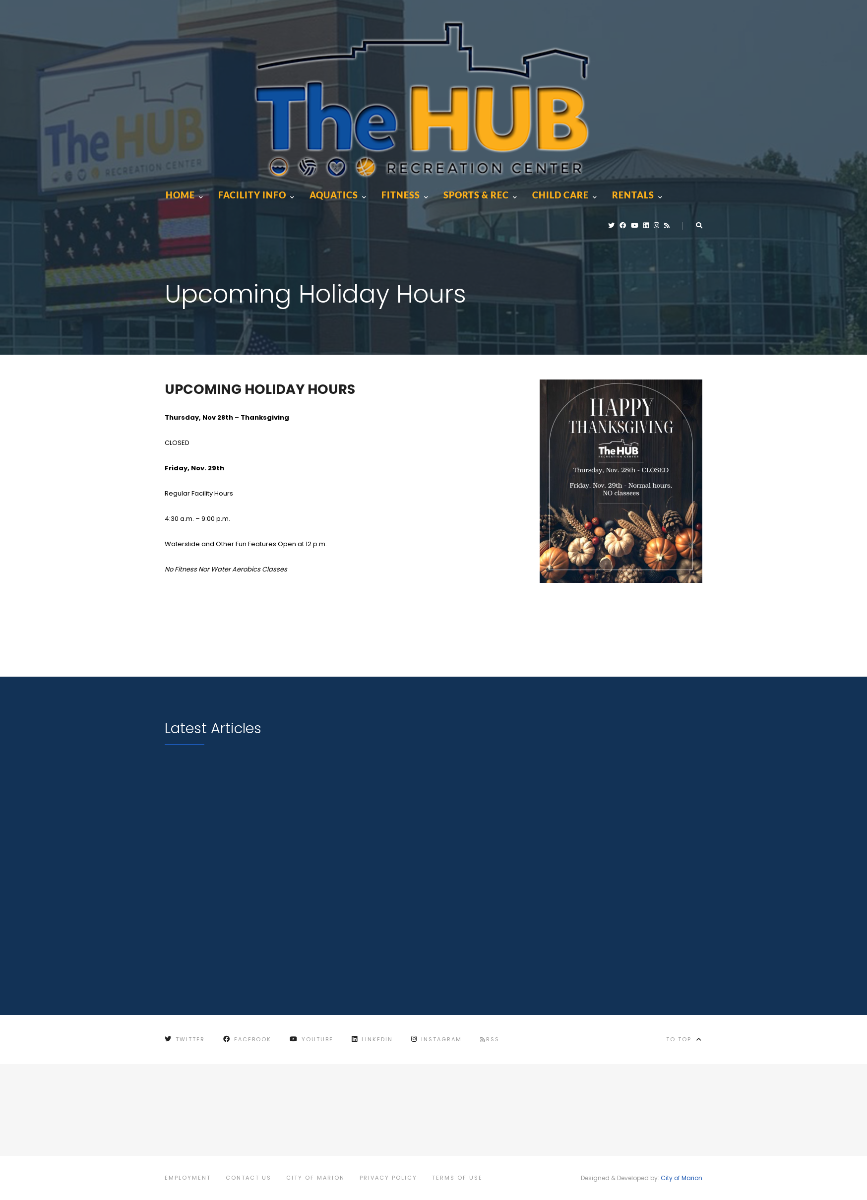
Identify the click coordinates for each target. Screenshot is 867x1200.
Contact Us (248, 1178)
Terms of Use (457, 1178)
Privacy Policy (388, 1178)
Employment (188, 1178)
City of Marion (315, 1178)
